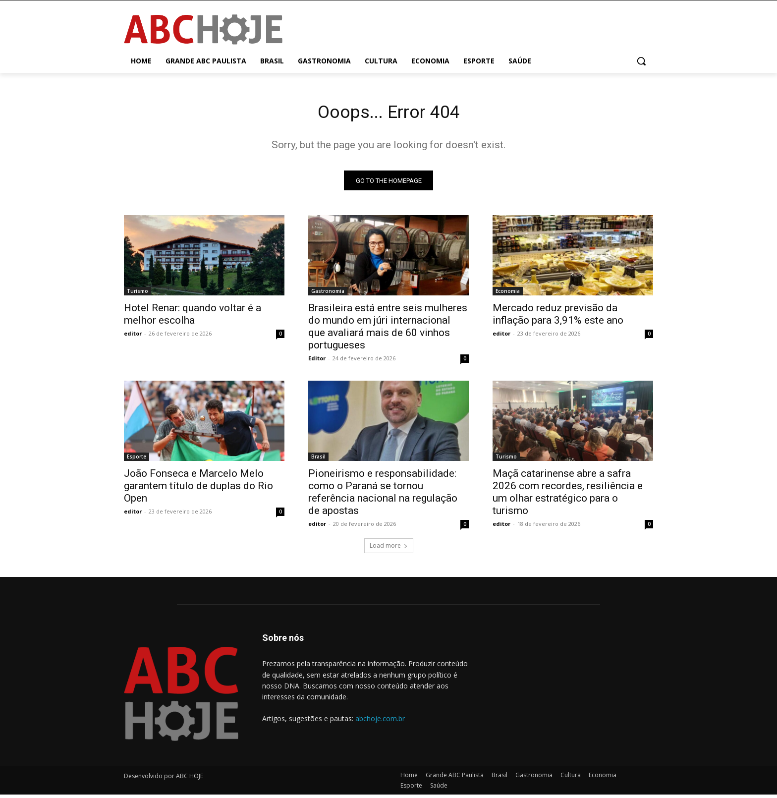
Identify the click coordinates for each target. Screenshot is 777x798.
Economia (508, 294)
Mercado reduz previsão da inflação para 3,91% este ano (558, 317)
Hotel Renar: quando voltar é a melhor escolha (192, 317)
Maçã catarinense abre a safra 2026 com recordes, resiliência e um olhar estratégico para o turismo (568, 495)
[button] (641, 61)
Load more (389, 549)
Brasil (318, 459)
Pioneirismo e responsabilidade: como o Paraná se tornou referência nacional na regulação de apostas (382, 495)
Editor (317, 361)
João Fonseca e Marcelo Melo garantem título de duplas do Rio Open (198, 489)
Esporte (136, 459)
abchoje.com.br (380, 721)
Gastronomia (327, 294)
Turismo (137, 294)
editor (133, 337)
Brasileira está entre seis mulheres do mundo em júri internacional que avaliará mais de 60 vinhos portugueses (387, 329)
